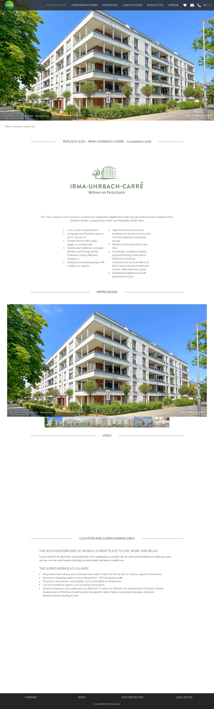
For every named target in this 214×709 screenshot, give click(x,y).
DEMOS (8, 127)
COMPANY (31, 697)
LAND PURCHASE (132, 5)
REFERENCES (110, 5)
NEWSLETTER (155, 5)
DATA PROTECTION (132, 697)
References (17, 127)
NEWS (81, 697)
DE (205, 5)
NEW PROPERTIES (56, 5)
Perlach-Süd (29, 127)
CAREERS (173, 5)
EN (210, 5)
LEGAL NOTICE (184, 697)
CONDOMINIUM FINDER (84, 5)
